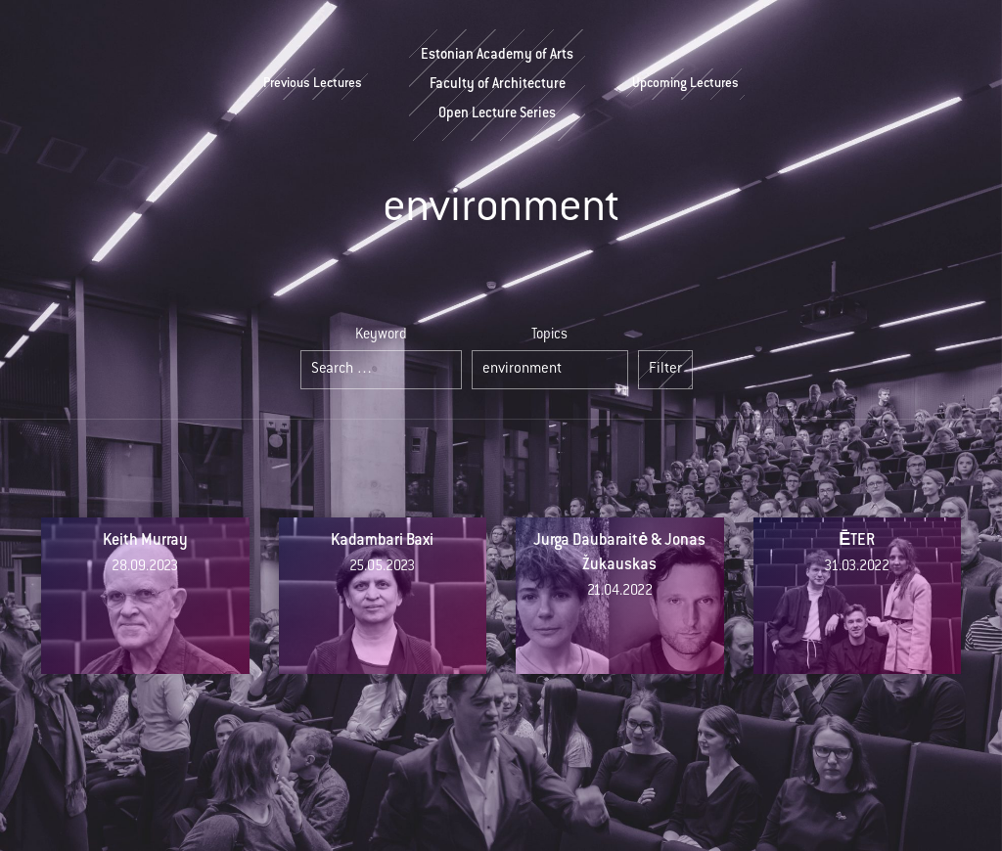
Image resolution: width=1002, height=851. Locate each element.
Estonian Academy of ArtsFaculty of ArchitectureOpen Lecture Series (497, 85)
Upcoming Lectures (685, 84)
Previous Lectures (312, 84)
